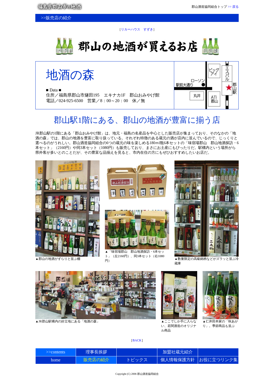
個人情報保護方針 (178, 359)
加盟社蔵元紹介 (178, 352)
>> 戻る (233, 7)
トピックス (137, 359)
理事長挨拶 (96, 352)
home (55, 360)
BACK (136, 340)
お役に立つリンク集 (218, 359)
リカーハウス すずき (137, 29)
